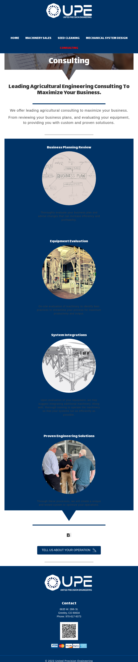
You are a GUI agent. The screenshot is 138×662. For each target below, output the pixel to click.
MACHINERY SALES (38, 38)
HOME (15, 38)
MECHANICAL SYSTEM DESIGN (107, 38)
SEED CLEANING (69, 38)
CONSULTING (69, 48)
